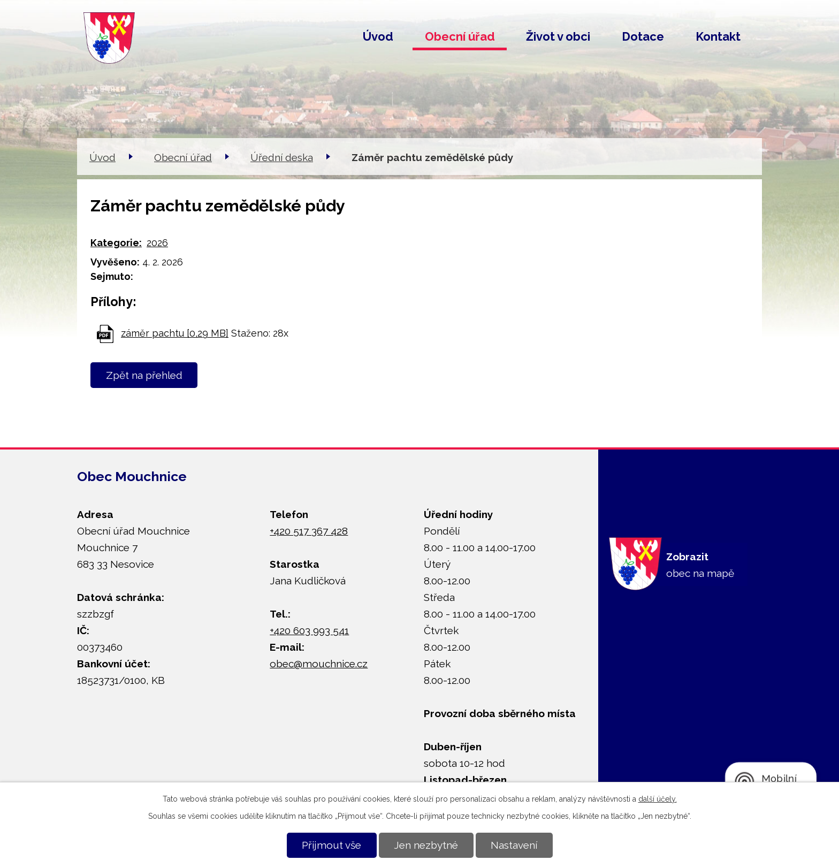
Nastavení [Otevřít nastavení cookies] (514, 845)
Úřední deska (281, 157)
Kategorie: (116, 242)
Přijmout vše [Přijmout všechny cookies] (331, 845)
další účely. (657, 799)
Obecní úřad (460, 36)
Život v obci (558, 36)
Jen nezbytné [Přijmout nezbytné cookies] (426, 845)
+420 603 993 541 (309, 630)
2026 (157, 242)
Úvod (378, 36)
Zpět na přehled (144, 375)
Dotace (643, 36)
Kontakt (718, 36)
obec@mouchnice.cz (319, 663)
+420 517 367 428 (309, 531)
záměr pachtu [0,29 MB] (174, 333)
